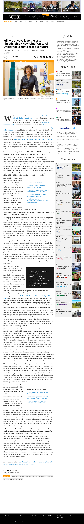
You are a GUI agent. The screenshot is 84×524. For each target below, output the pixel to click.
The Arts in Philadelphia (34, 182)
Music (30, 21)
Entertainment (39, 21)
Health (44, 16)
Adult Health (60, 255)
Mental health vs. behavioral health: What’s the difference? (66, 137)
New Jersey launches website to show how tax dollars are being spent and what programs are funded (68, 60)
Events (65, 16)
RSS (71, 515)
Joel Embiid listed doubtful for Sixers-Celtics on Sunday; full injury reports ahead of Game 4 (68, 45)
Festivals (60, 108)
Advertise (20, 515)
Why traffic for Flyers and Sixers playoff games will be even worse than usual (67, 53)
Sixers (59, 117)
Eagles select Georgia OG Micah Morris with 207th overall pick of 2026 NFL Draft (67, 41)
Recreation (60, 99)
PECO (44, 125)
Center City (32, 476)
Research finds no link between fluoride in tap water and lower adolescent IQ (68, 149)
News (33, 16)
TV (25, 21)
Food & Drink (18, 21)
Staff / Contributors (61, 516)
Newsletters (60, 21)
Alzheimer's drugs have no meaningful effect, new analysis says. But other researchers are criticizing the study (67, 133)
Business (59, 173)
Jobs (58, 182)
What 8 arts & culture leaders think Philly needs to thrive (33, 139)
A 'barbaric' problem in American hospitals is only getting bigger (66, 56)
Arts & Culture (50, 21)
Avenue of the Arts (9, 479)
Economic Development (19, 61)
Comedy (16, 479)
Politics (59, 71)
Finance (59, 291)
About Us (6, 515)
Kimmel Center (49, 476)
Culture (54, 16)
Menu (6, 17)
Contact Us (33, 515)
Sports (75, 16)
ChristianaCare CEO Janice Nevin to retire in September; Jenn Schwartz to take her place (68, 141)
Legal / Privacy (47, 515)
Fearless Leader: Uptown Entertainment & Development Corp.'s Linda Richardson (38, 200)
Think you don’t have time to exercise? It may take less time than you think (68, 152)
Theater (38, 476)
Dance (43, 476)
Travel (59, 191)
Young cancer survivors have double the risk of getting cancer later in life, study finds (67, 145)
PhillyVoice (15, 17)
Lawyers (59, 309)
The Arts (8, 61)
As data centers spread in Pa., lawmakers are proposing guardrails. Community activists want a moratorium (68, 50)
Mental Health (61, 282)
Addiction (60, 90)
